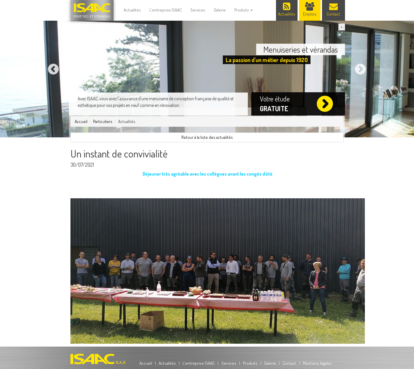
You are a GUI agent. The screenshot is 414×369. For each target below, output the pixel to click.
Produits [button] (243, 10)
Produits (250, 363)
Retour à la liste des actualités (207, 137)
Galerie (220, 10)
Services (197, 10)
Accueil (81, 121)
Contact (333, 9)
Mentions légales (317, 363)
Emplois (310, 9)
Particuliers (102, 121)
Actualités (132, 10)
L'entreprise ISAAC (166, 10)
